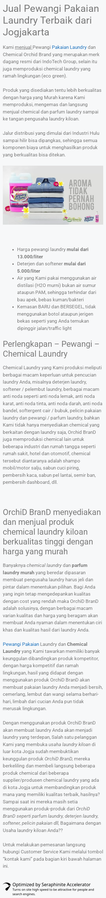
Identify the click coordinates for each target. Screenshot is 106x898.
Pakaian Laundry (69, 47)
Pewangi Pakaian (21, 644)
